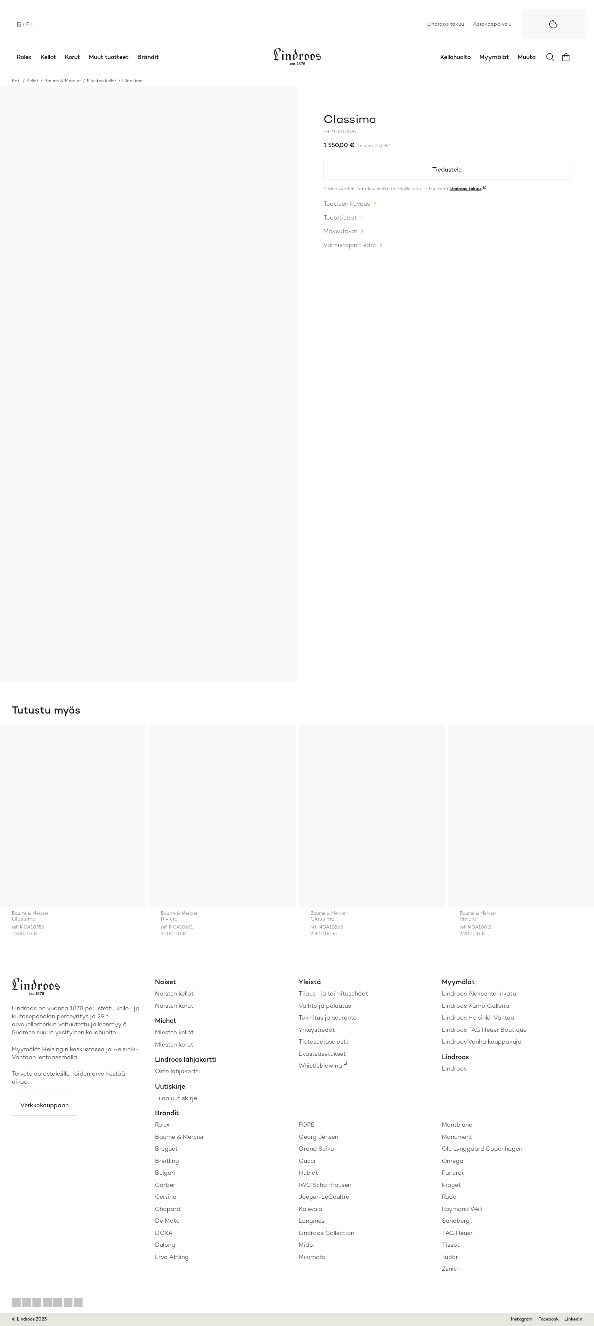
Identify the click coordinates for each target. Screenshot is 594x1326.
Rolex (24, 57)
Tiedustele (447, 169)
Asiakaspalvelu (492, 23)
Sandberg (456, 1220)
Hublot (308, 1172)
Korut (72, 57)
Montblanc (457, 1124)
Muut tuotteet (108, 57)
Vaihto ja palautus (325, 1005)
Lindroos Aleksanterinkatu (479, 993)
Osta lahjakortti (177, 1071)
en (28, 24)
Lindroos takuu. (466, 189)
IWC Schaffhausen (325, 1185)
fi (18, 24)
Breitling (167, 1161)
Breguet (166, 1148)
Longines (311, 1220)
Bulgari (165, 1172)
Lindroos (454, 1068)
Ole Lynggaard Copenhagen (482, 1148)
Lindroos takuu (445, 23)
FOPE (307, 1124)
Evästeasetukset (322, 1054)
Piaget (451, 1185)
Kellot (48, 57)
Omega (452, 1161)
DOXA (163, 1233)
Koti (16, 80)
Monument (457, 1137)
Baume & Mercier (62, 80)
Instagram (521, 1319)
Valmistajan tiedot (350, 243)
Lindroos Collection (326, 1233)
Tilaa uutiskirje (176, 1098)
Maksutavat (341, 230)
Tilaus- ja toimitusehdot (333, 993)
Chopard (167, 1209)
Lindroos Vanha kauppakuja (482, 1041)
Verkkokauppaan (45, 1105)
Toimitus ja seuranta (328, 1017)
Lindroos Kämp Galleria (475, 1005)
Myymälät (496, 57)
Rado (449, 1196)
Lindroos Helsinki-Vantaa (478, 1017)
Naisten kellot (174, 993)
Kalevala (310, 1209)
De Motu (167, 1220)
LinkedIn (573, 1319)
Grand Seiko (316, 1148)
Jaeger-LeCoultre (324, 1196)
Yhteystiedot (317, 1029)
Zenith (451, 1268)
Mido (306, 1244)
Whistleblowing (320, 1065)
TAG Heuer (457, 1233)
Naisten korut (174, 1005)
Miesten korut (174, 1044)
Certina (166, 1196)
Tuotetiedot (340, 217)
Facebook (548, 1319)
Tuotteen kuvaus (347, 204)
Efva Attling (172, 1257)
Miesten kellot (101, 80)
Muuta (528, 57)
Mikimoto (312, 1257)
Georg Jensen (318, 1137)
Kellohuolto (457, 57)
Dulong (165, 1244)
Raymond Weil (462, 1209)
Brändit (148, 57)
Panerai (452, 1172)
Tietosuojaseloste (324, 1041)
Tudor (450, 1257)
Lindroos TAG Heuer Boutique (484, 1029)
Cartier (165, 1185)
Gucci (307, 1161)
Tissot (451, 1244)
